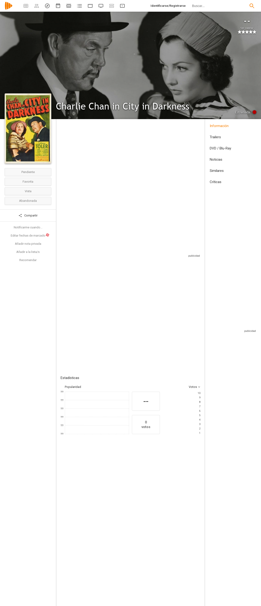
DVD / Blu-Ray (220, 148)
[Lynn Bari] (158, 524)
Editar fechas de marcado (30, 235)
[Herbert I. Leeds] (100, 573)
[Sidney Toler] (75, 524)
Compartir (28, 215)
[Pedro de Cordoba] (130, 524)
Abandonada (28, 200)
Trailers (215, 137)
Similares (217, 171)
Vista (28, 191)
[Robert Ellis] (172, 599)
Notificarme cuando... (28, 227)
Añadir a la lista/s (28, 252)
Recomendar (28, 260)
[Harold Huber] (103, 524)
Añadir (95, 307)
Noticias (216, 159)
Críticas (215, 182)
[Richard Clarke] (186, 524)
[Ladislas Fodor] (172, 586)
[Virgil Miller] (100, 603)
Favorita (28, 181)
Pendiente (28, 172)
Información (219, 126)
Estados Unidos (71, 157)
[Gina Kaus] (172, 573)
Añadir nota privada (28, 243)
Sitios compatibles (150, 250)
